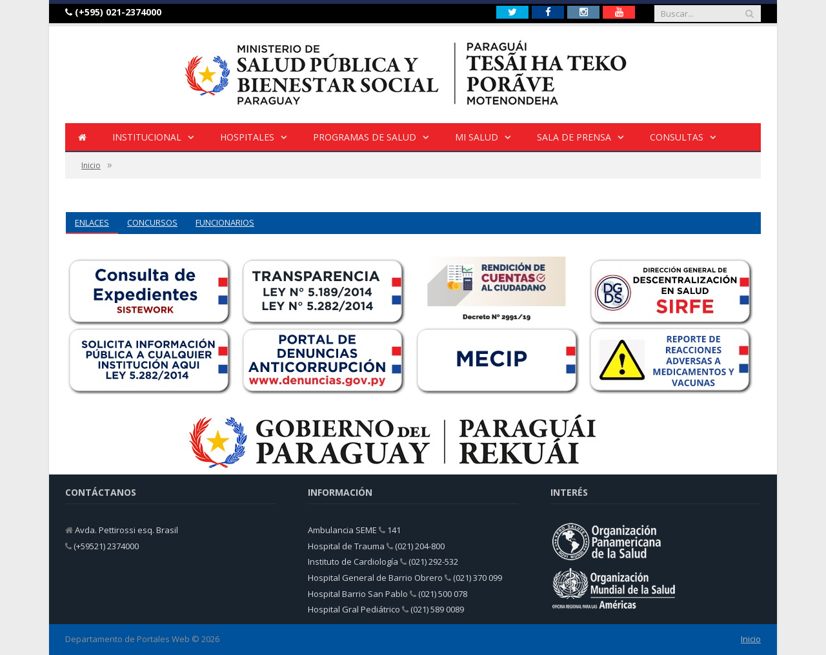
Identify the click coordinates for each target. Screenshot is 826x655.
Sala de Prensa (574, 137)
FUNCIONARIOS (225, 222)
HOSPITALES (247, 137)
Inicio (751, 639)
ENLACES (92, 222)
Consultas (676, 137)
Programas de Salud (364, 137)
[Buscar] (749, 13)
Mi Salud (476, 137)
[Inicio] (82, 137)
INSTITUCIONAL (146, 137)
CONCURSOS (152, 222)
